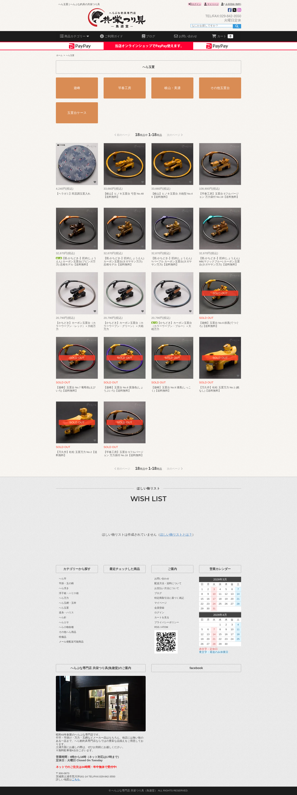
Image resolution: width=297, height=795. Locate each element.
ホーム (59, 55)
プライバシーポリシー (166, 622)
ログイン (194, 4)
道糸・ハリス (66, 612)
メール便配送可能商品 (71, 641)
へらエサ (64, 622)
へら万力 (64, 597)
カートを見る (161, 617)
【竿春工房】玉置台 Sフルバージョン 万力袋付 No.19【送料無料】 (219, 195)
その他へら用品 (67, 632)
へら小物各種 (66, 627)
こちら (76, 779)
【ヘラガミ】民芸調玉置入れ (73, 193)
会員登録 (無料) (231, 4)
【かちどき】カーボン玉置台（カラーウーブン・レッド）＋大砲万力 (76, 326)
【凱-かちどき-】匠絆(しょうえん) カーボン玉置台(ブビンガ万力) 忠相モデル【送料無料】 (76, 261)
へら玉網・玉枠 (67, 602)
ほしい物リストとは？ (176, 534)
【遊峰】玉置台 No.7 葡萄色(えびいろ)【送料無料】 (75, 389)
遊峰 (77, 88)
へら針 (62, 617)
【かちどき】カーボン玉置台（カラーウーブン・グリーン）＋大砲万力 (123, 326)
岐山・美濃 (172, 88)
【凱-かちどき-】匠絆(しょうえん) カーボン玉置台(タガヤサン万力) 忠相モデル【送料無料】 (124, 261)
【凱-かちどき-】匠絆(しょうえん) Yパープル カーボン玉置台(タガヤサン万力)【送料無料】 (171, 261)
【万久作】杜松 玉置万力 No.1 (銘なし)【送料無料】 (219, 389)
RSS (156, 627)
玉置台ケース (77, 113)
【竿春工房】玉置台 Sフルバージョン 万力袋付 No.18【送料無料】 (124, 454)
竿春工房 (124, 88)
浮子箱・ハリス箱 (69, 593)
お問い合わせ (161, 578)
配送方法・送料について (167, 583)
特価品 (62, 637)
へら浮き (64, 588)
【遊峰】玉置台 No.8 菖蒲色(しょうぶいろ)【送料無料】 (123, 389)
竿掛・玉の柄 (66, 583)
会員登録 (159, 607)
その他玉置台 (220, 88)
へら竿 (62, 578)
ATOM (164, 627)
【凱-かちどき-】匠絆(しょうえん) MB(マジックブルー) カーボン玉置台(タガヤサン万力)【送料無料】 (219, 261)
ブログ (158, 593)
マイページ (211, 4)
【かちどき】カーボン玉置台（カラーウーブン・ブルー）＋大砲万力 (171, 326)
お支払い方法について (166, 588)
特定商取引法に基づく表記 (169, 597)
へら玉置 (70, 55)
